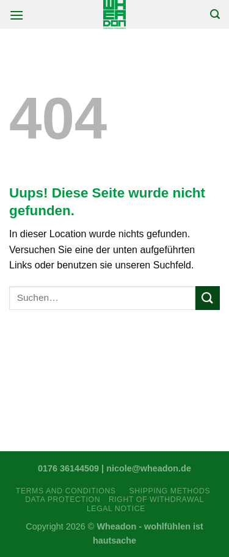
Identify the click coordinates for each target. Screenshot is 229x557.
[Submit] (207, 298)
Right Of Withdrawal (156, 499)
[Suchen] (215, 14)
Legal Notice (116, 508)
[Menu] (16, 15)
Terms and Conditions (68, 491)
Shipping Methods (169, 491)
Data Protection (62, 499)
